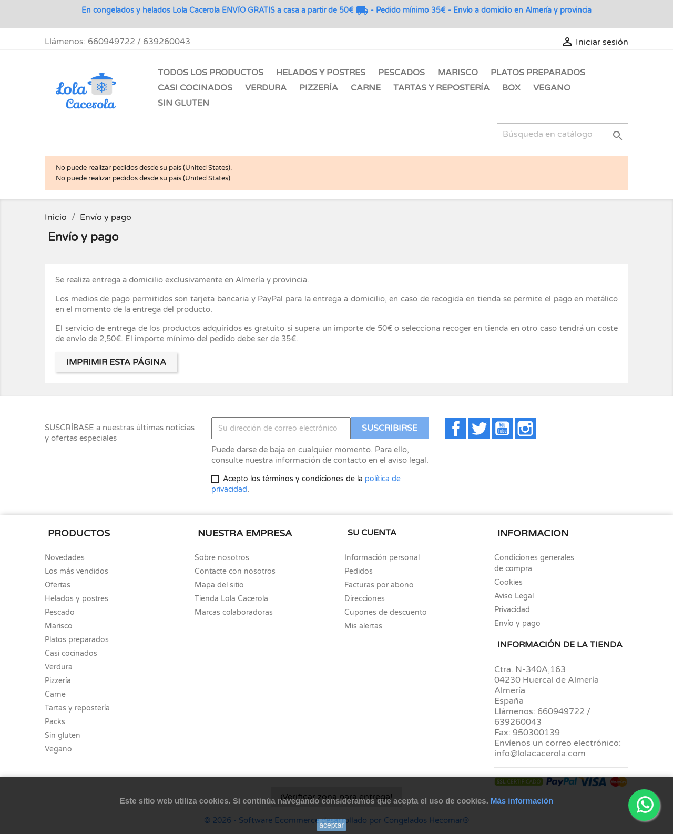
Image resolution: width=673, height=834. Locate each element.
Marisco (457, 72)
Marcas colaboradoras (234, 612)
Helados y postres (76, 598)
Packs (55, 721)
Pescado (60, 612)
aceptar (331, 825)
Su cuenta (372, 532)
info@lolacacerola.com (540, 753)
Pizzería (318, 88)
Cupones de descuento (385, 612)
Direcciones (364, 598)
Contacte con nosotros (235, 571)
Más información (522, 800)
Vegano (551, 88)
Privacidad (512, 609)
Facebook (455, 428)
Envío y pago (517, 623)
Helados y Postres (320, 72)
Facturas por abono (379, 585)
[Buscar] (562, 134)
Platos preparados (77, 639)
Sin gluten (183, 103)
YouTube (502, 428)
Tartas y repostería (77, 708)
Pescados (401, 72)
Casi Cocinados (195, 88)
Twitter (479, 428)
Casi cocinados (71, 653)
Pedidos (358, 571)
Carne (366, 88)
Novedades (65, 557)
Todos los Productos (210, 72)
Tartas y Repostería (441, 88)
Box (511, 88)
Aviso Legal (514, 596)
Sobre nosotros (222, 557)
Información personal (382, 557)
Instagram (525, 428)
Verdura (266, 88)
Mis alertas (363, 626)
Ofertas (57, 585)
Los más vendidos (76, 571)
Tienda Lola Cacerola (231, 598)
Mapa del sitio (219, 585)
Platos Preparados (538, 72)
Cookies (508, 582)
